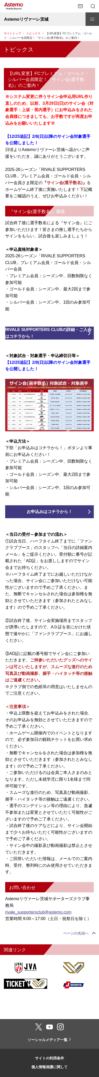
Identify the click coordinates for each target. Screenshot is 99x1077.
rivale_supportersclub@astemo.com (38, 912)
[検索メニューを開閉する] (92, 6)
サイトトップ (12, 33)
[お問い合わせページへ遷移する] (80, 6)
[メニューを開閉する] (92, 19)
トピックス (33, 33)
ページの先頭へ (76, 933)
